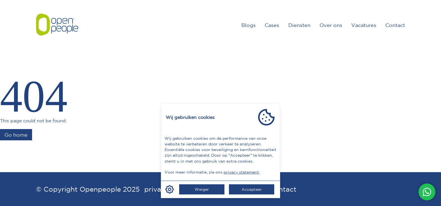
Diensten (299, 25)
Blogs (248, 25)
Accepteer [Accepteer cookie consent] (252, 189)
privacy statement (241, 172)
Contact (395, 25)
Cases (272, 25)
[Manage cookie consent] (170, 189)
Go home (16, 135)
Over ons (331, 25)
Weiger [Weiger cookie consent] (202, 189)
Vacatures (363, 25)
